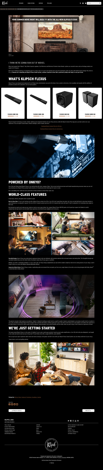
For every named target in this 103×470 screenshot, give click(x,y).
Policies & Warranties (73, 431)
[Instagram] (73, 421)
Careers (70, 428)
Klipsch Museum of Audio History (75, 425)
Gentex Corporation (62, 457)
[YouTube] (75, 421)
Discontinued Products (10, 433)
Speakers (21, 3)
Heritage (41, 3)
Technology (28, 397)
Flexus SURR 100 (90, 114)
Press (37, 428)
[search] (100, 3)
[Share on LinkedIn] (15, 404)
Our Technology (71, 426)
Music (20, 397)
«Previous (17, 410)
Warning (51, 462)
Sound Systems (31, 3)
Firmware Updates (9, 431)
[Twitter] (68, 421)
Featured (24, 397)
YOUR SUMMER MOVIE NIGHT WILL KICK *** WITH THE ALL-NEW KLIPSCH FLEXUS (29, 9)
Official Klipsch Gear (10, 430)
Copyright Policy (72, 433)
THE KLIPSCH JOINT (11, 9)
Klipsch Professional (10, 426)
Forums (38, 433)
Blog (37, 430)
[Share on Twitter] (12, 404)
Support (38, 425)
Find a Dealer (8, 425)
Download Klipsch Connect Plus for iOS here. (51, 126)
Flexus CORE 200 (38, 114)
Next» (88, 410)
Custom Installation (9, 428)
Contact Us (38, 426)
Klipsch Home (3, 9)
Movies (16, 397)
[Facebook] (71, 421)
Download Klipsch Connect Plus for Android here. (51, 129)
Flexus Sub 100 (64, 114)
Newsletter (39, 431)
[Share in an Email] (17, 404)
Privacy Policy (71, 430)
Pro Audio (49, 3)
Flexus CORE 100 (13, 114)
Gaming (39, 397)
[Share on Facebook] (10, 404)
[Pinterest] (78, 421)
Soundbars (34, 397)
